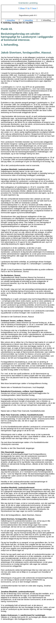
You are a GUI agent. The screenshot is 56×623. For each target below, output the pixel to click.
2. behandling (28, 20)
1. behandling (10, 20)
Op (28, 8)
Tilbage (22, 8)
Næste (34, 8)
